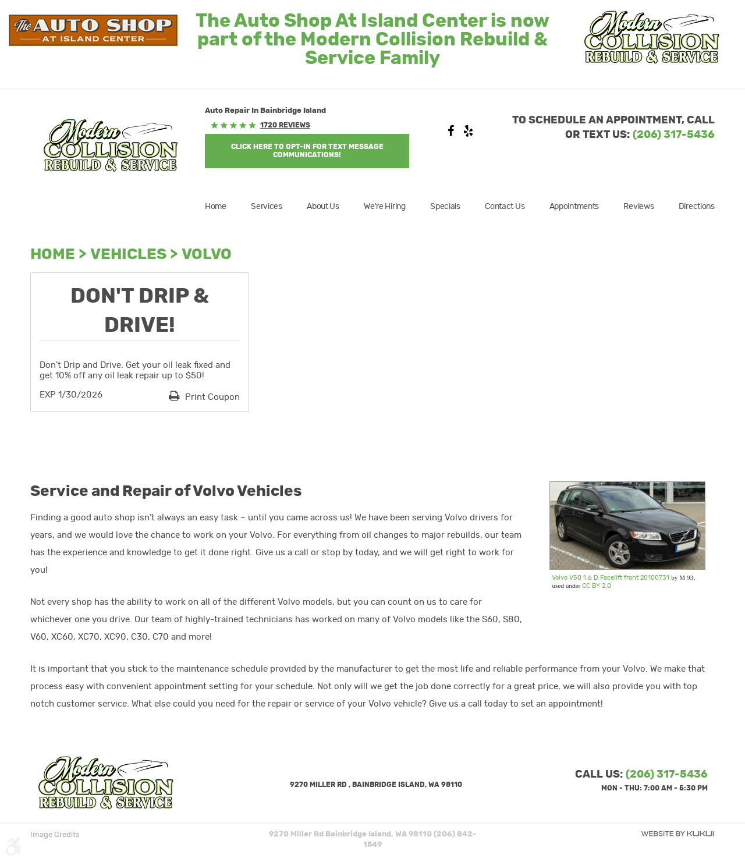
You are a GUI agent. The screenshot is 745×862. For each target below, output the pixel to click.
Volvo (207, 254)
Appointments (574, 207)
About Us (323, 207)
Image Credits (55, 835)
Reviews (638, 207)
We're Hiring (385, 207)
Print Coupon (211, 397)
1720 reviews (285, 125)
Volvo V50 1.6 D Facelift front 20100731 (610, 577)
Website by (677, 833)
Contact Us (504, 207)
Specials (445, 207)
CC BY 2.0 (596, 586)
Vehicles (128, 254)
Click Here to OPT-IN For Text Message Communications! (307, 150)
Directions (697, 207)
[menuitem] (221, 206)
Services (266, 207)
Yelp (468, 134)
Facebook (451, 134)
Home (215, 207)
